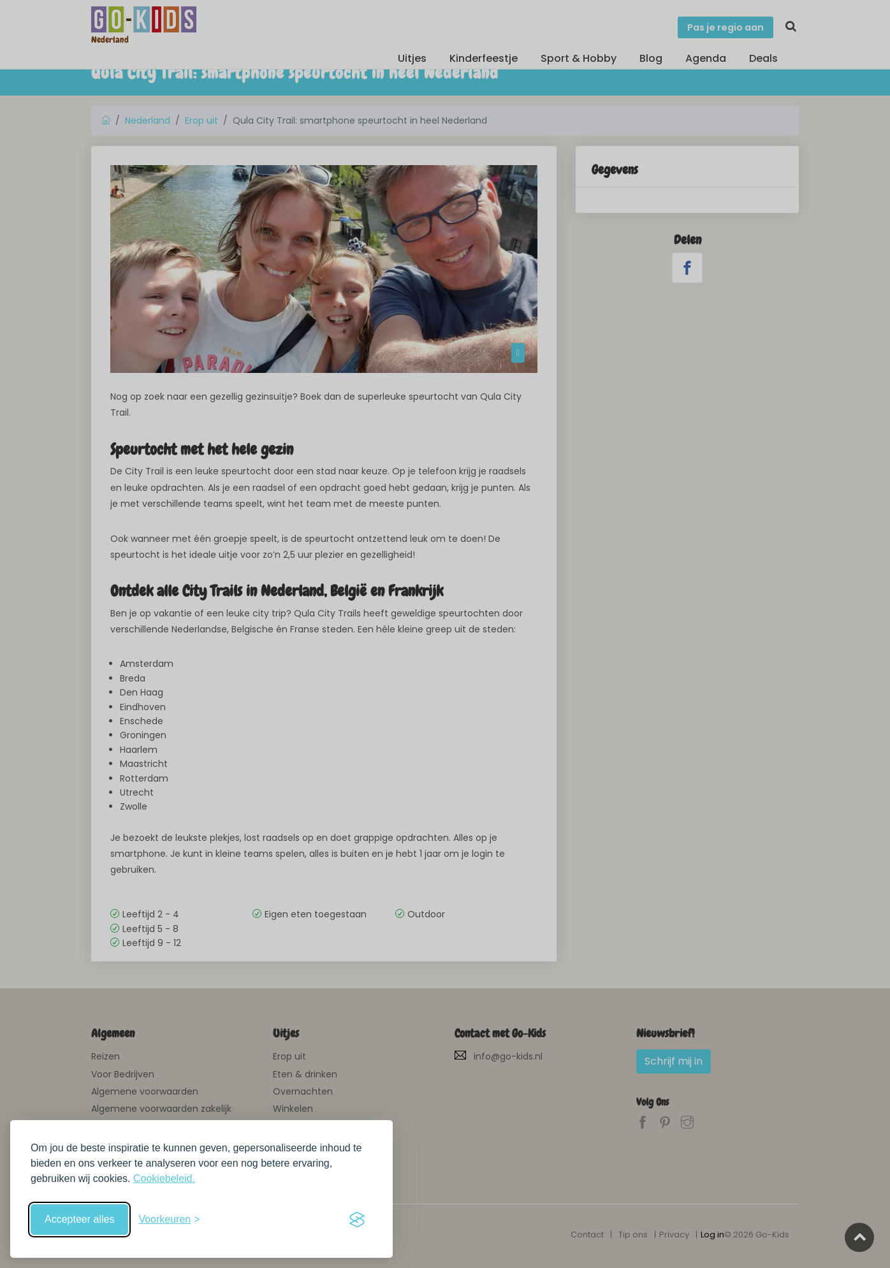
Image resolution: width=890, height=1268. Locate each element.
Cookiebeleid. (164, 1178)
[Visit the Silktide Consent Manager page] (357, 1219)
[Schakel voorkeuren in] (169, 1219)
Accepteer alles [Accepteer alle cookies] (79, 1219)
